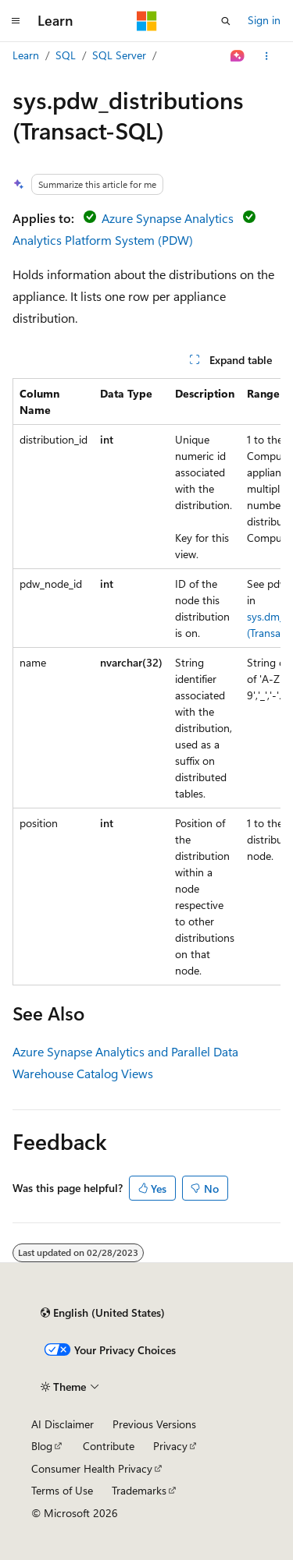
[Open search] (225, 21)
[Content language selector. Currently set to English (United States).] (102, 1312)
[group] (146, 681)
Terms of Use (62, 1490)
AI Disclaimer (62, 1424)
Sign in (264, 19)
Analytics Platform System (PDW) (103, 240)
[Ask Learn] (238, 56)
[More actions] (266, 56)
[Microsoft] (147, 21)
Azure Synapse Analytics (168, 218)
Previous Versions (154, 1424)
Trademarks (139, 1490)
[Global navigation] (15, 21)
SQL (65, 55)
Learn (26, 55)
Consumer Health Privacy (91, 1468)
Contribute (108, 1445)
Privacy (170, 1445)
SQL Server (119, 55)
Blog (41, 1445)
